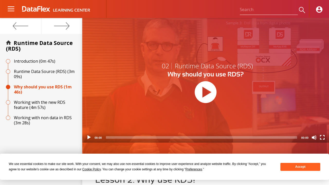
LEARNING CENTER (71, 10)
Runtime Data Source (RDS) (39, 45)
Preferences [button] (193, 169)
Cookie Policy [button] (91, 169)
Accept (300, 167)
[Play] (89, 137)
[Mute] (314, 137)
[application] (205, 80)
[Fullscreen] (322, 137)
